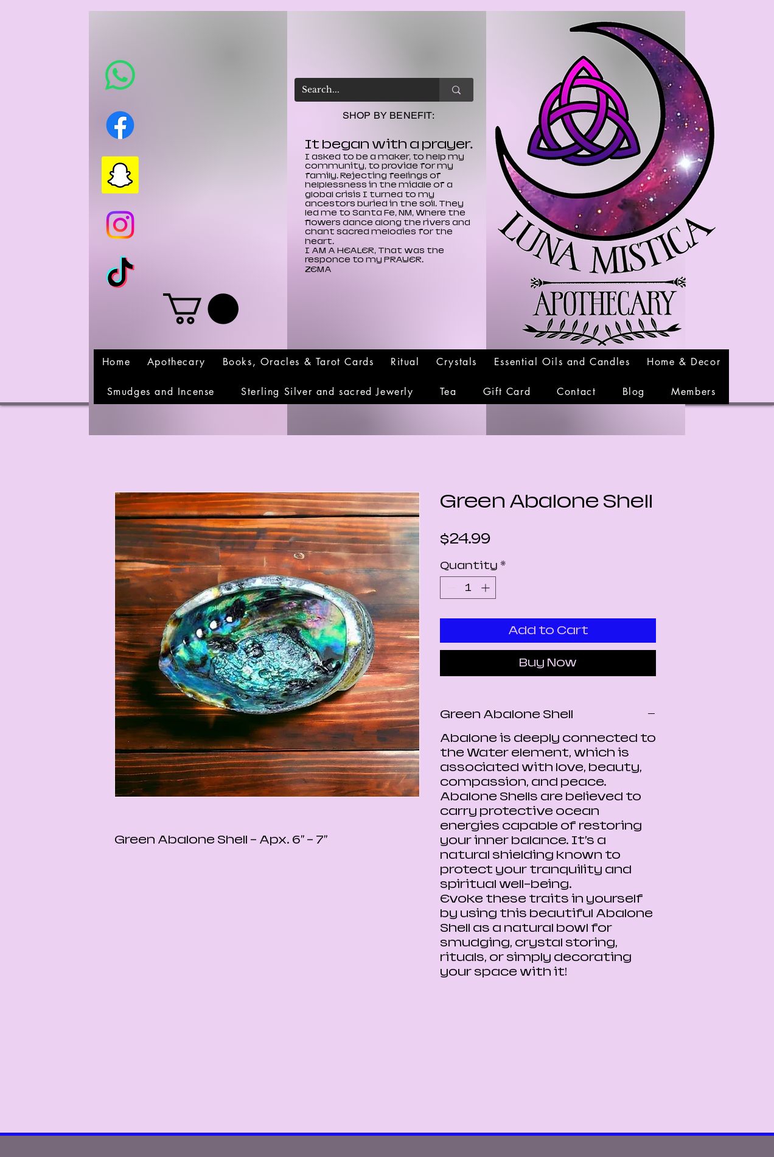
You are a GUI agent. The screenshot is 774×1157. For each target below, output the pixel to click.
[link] (201, 308)
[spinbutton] (468, 587)
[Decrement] (449, 587)
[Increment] (486, 587)
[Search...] (358, 90)
